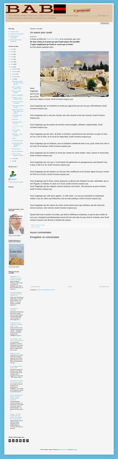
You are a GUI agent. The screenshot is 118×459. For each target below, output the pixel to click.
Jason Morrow (63, 449)
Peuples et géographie (17, 95)
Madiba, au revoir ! (15, 353)
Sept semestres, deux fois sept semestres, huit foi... (17, 83)
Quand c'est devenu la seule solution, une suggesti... (17, 111)
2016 (12, 54)
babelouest (14, 179)
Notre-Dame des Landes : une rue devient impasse (16, 381)
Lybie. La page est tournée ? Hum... (17, 87)
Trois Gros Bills (52, 39)
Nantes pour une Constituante (14, 36)
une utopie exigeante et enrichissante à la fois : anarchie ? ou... (16, 294)
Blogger (75, 449)
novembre (15, 71)
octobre (14, 74)
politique (38, 226)
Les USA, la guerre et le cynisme (17, 102)
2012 (12, 64)
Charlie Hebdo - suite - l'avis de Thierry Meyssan (16, 339)
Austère (14, 138)
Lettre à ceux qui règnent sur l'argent (17, 154)
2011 (12, 67)
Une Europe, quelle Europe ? (17, 122)
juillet (13, 158)
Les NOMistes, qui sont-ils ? (17, 116)
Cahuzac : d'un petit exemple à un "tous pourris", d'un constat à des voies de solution (16, 416)
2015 (12, 57)
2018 (12, 49)
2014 (12, 59)
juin (13, 161)
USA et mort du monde (16, 130)
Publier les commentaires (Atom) (46, 290)
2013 (12, 62)
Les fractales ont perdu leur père (18, 106)
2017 (12, 51)
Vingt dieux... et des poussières (17, 134)
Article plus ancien (104, 286)
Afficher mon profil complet (16, 182)
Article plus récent (35, 286)
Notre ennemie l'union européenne (16, 40)
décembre (14, 69)
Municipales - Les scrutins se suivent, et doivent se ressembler (15, 278)
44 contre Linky (14, 31)
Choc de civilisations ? (17, 151)
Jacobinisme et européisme (14, 309)
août (13, 79)
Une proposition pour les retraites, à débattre (17, 144)
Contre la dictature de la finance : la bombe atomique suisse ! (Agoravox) (16, 397)
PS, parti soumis (16, 149)
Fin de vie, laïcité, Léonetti (16, 91)
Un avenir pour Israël (17, 140)
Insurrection (15, 119)
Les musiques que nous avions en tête (16, 366)
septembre (15, 76)
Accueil (70, 286)
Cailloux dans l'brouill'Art (17, 34)
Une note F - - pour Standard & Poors (17, 98)
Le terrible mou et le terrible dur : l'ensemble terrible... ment (16, 324)
